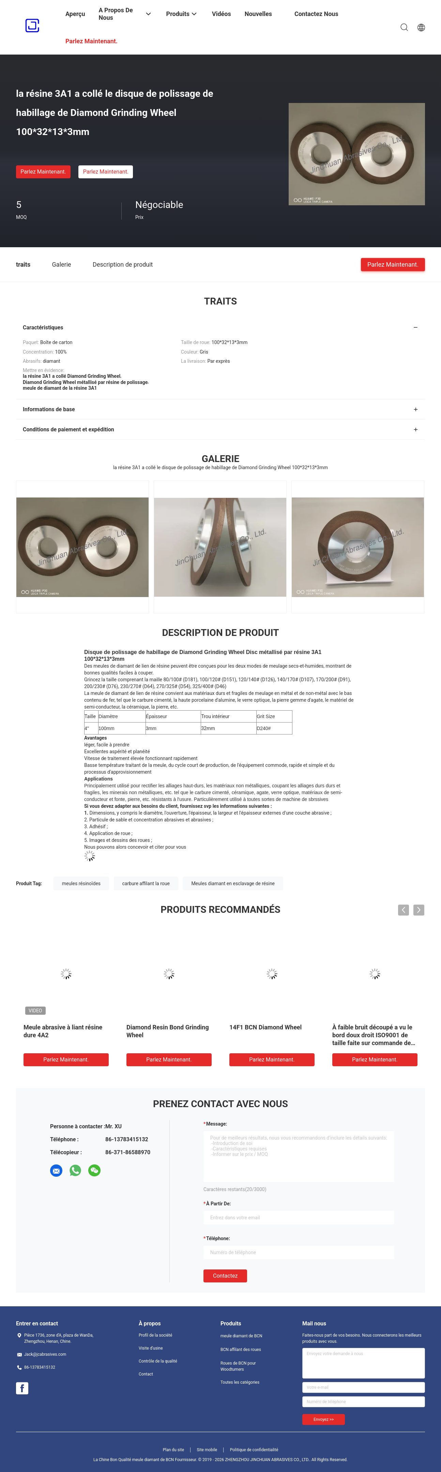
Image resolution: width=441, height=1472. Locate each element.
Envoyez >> (324, 1419)
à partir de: (218, 1203)
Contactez (225, 1276)
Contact (146, 1374)
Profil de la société (155, 1335)
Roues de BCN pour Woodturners (238, 1366)
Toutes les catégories (239, 1382)
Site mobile (207, 1449)
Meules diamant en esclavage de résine (233, 883)
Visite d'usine (151, 1348)
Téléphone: (218, 1238)
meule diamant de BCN (241, 1336)
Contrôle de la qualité (158, 1361)
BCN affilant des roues (240, 1349)
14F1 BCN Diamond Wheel (265, 1027)
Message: (216, 1124)
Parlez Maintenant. (43, 171)
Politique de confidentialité (254, 1449)
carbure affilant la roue (146, 883)
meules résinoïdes (81, 883)
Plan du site (173, 1449)
